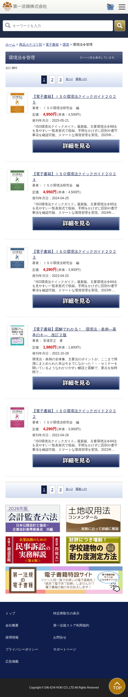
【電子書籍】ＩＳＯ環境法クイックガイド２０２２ (74, 414)
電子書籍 (52, 44)
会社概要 (12, 625)
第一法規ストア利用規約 (71, 625)
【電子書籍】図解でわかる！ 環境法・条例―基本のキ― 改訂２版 (74, 332)
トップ (10, 613)
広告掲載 (12, 661)
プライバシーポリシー (21, 649)
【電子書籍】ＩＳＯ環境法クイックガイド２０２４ (74, 177)
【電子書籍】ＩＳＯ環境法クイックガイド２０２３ (74, 254)
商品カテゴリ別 (30, 44)
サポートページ (64, 649)
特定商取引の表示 (66, 613)
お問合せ (59, 637)
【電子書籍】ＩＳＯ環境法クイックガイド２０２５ (74, 99)
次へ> (69, 78)
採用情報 (12, 637)
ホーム (10, 44)
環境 (65, 44)
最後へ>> (81, 78)
